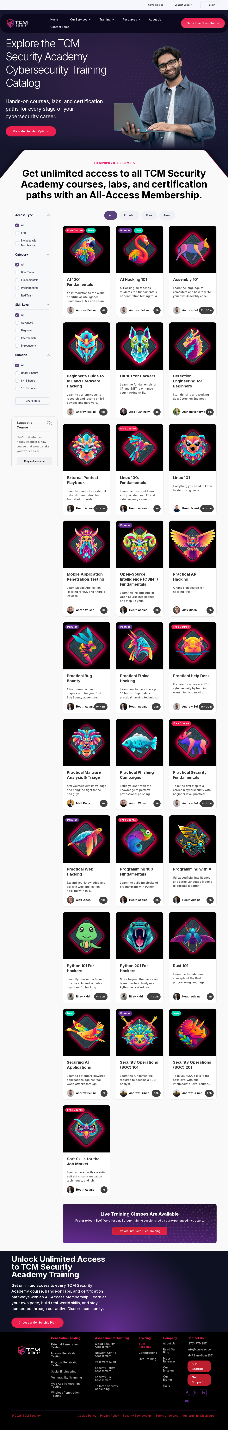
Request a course (34, 461)
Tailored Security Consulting (106, 1388)
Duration (21, 355)
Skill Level (22, 305)
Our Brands (168, 1378)
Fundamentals (26, 280)
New (167, 215)
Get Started (197, 1366)
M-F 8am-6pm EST (200, 1355)
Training (105, 19)
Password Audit (105, 1361)
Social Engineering (64, 1371)
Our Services (78, 19)
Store (166, 1385)
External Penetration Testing (65, 1346)
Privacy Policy (109, 1415)
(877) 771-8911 (197, 1343)
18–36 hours (26, 388)
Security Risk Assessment (103, 1378)
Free (20, 233)
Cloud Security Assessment (105, 1345)
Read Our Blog (169, 1351)
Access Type (24, 215)
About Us (155, 19)
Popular (129, 215)
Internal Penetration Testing (64, 1355)
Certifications (148, 1352)
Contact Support (183, 4)
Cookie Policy (87, 1415)
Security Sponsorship (137, 1415)
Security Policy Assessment (105, 1369)
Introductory (25, 346)
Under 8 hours (26, 373)
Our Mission (168, 1369)
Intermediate (26, 338)
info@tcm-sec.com (200, 1349)
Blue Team (24, 272)
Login (211, 4)
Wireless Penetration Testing (65, 1394)
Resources (130, 19)
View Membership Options (31, 131)
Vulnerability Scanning (66, 1377)
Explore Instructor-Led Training (140, 1231)
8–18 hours (25, 381)
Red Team (24, 295)
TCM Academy (145, 1345)
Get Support (197, 1379)
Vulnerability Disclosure (198, 1415)
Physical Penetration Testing (65, 1364)
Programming (26, 288)
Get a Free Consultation (203, 23)
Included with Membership (26, 243)
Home (54, 19)
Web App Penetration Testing (65, 1385)
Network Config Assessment (105, 1354)
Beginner (23, 330)
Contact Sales (155, 4)
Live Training (147, 1359)
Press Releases (169, 1360)
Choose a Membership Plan (37, 1322)
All (19, 225)
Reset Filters (32, 401)
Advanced (24, 323)
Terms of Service (167, 1415)
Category (21, 254)
